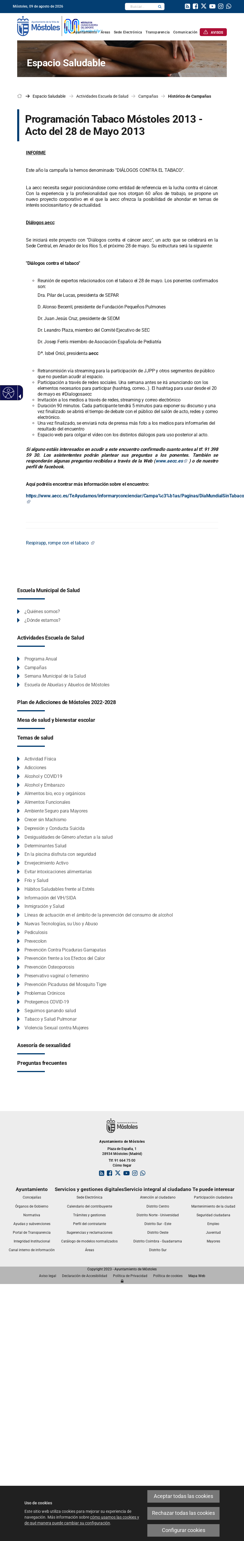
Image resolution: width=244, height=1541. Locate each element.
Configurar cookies (183, 1530)
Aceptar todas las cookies (183, 1496)
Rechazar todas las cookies (183, 1513)
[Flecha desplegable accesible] (18, 396)
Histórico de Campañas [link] (189, 96)
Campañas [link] (148, 96)
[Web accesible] (7, 392)
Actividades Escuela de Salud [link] (102, 96)
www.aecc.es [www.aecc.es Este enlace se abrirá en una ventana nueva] (171, 461)
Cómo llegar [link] (122, 1165)
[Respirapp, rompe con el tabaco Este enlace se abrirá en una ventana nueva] (60, 543)
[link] (59, 25)
